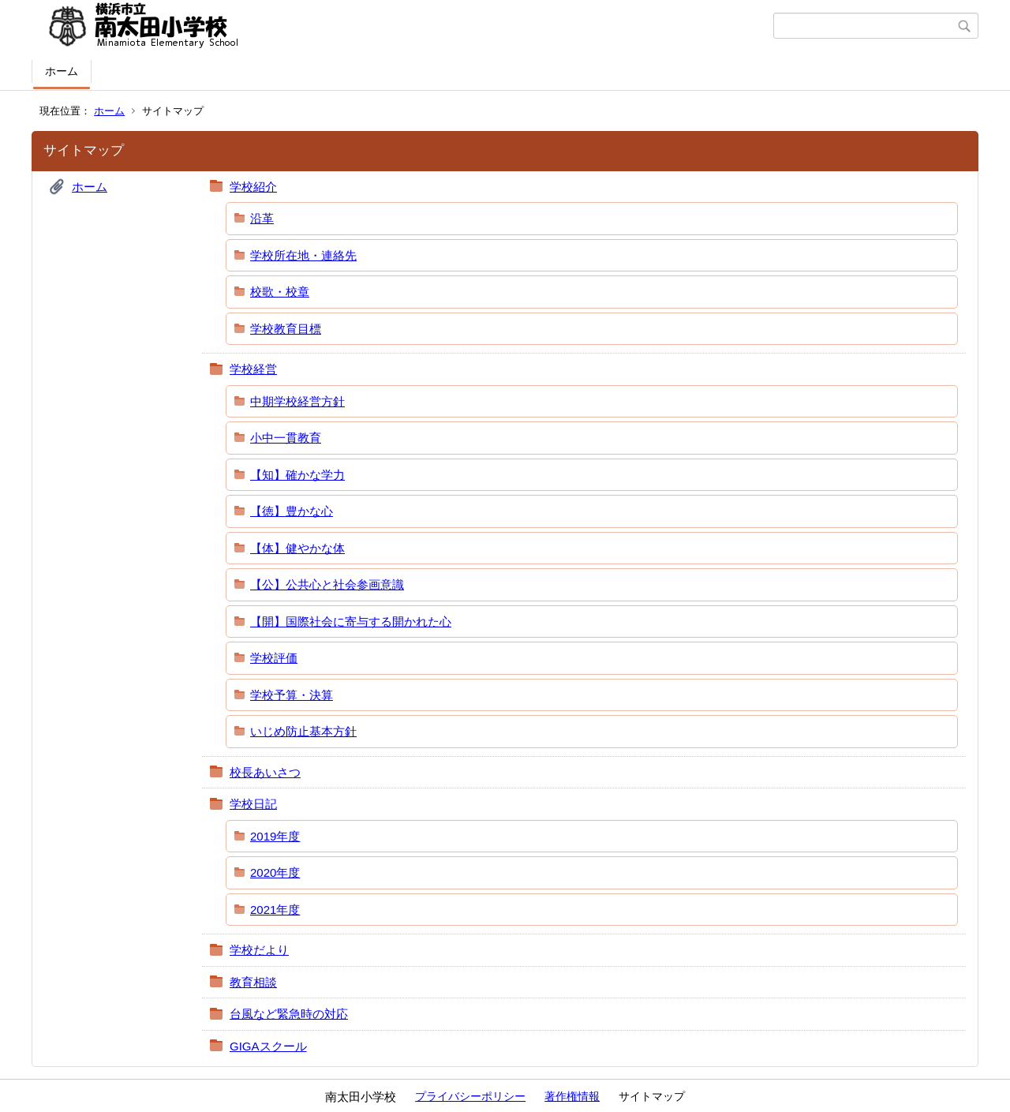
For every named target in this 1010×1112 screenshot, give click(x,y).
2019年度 (275, 836)
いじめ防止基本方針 (303, 731)
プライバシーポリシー (470, 1096)
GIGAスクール (268, 1046)
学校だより (259, 950)
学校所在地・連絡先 (303, 255)
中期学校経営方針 (297, 401)
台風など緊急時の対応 (289, 1013)
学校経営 (253, 369)
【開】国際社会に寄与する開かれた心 (350, 621)
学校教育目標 (285, 328)
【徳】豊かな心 (291, 511)
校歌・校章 (279, 291)
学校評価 (273, 658)
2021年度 (275, 909)
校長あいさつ (265, 772)
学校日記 (253, 804)
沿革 (262, 218)
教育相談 (253, 982)
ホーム (61, 71)
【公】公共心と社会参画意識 (327, 584)
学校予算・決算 (291, 695)
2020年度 (275, 872)
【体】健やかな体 (297, 548)
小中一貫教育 (285, 437)
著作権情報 (572, 1096)
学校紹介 (253, 186)
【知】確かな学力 (297, 474)
